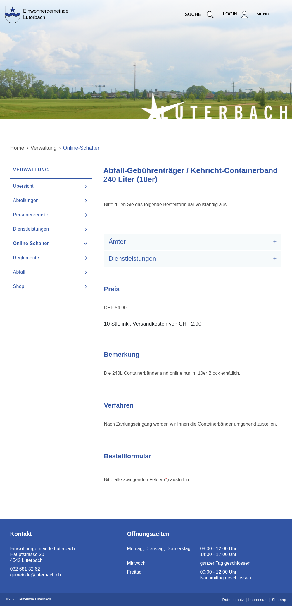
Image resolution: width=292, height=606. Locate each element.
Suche (199, 14)
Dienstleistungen (31, 229)
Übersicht (23, 186)
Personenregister (31, 214)
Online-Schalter (46, 243)
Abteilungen (26, 200)
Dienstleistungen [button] (132, 258)
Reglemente (26, 257)
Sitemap (279, 600)
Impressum (257, 600)
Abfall (19, 272)
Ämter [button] (117, 241)
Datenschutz (233, 600)
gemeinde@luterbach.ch (35, 574)
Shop (19, 286)
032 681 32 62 (25, 569)
